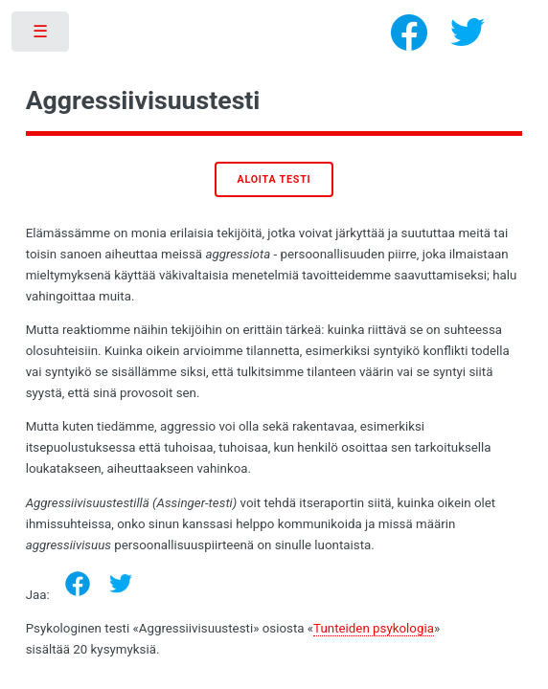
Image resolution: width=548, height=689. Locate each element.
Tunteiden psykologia (373, 628)
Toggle (41, 36)
